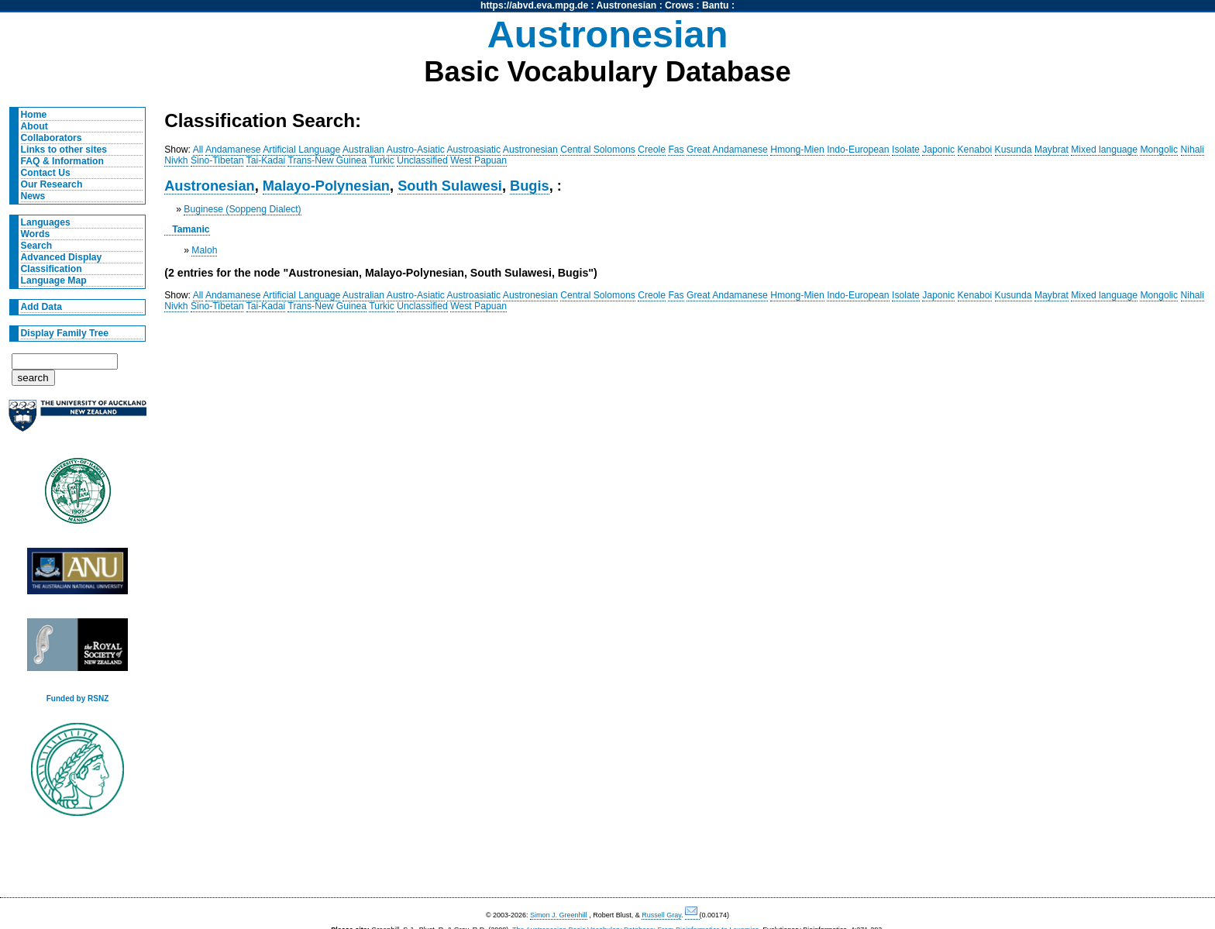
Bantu (715, 5)
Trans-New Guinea (327, 160)
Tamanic (190, 229)
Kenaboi (975, 149)
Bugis (529, 185)
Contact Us (46, 172)
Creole (652, 149)
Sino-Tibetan (217, 160)
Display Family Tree (65, 333)
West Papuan (478, 160)
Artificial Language (301, 149)
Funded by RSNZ (77, 698)
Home (34, 114)
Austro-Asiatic (416, 149)
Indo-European (858, 149)
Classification (51, 268)
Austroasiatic (474, 149)
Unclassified (422, 160)
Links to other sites (64, 149)
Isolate (906, 149)
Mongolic (1159, 149)
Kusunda (1013, 149)
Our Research (52, 184)
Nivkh (176, 160)
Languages (46, 222)
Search (37, 245)
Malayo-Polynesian (326, 185)
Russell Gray (661, 915)
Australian (363, 149)
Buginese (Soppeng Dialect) (242, 209)
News (33, 196)
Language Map (54, 280)
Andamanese (233, 149)
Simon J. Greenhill (558, 915)
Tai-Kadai (266, 160)
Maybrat (1051, 149)
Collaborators (51, 137)
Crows (679, 5)
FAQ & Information (62, 161)
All (198, 149)
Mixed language (1104, 149)
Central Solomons (597, 149)
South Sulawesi (450, 185)
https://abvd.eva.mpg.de (534, 5)
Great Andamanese (727, 149)
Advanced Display (61, 257)
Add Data (41, 306)
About (34, 126)
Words (35, 234)
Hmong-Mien (797, 149)
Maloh (204, 250)
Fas (675, 149)
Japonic (938, 149)
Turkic (381, 160)
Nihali (1192, 149)
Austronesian (627, 5)
